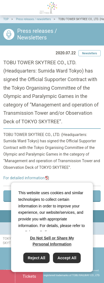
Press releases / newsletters (33, 19)
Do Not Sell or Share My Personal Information (52, 241)
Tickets (29, 276)
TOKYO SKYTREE (48, 8)
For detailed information (24, 178)
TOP (6, 19)
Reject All (36, 258)
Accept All (66, 258)
